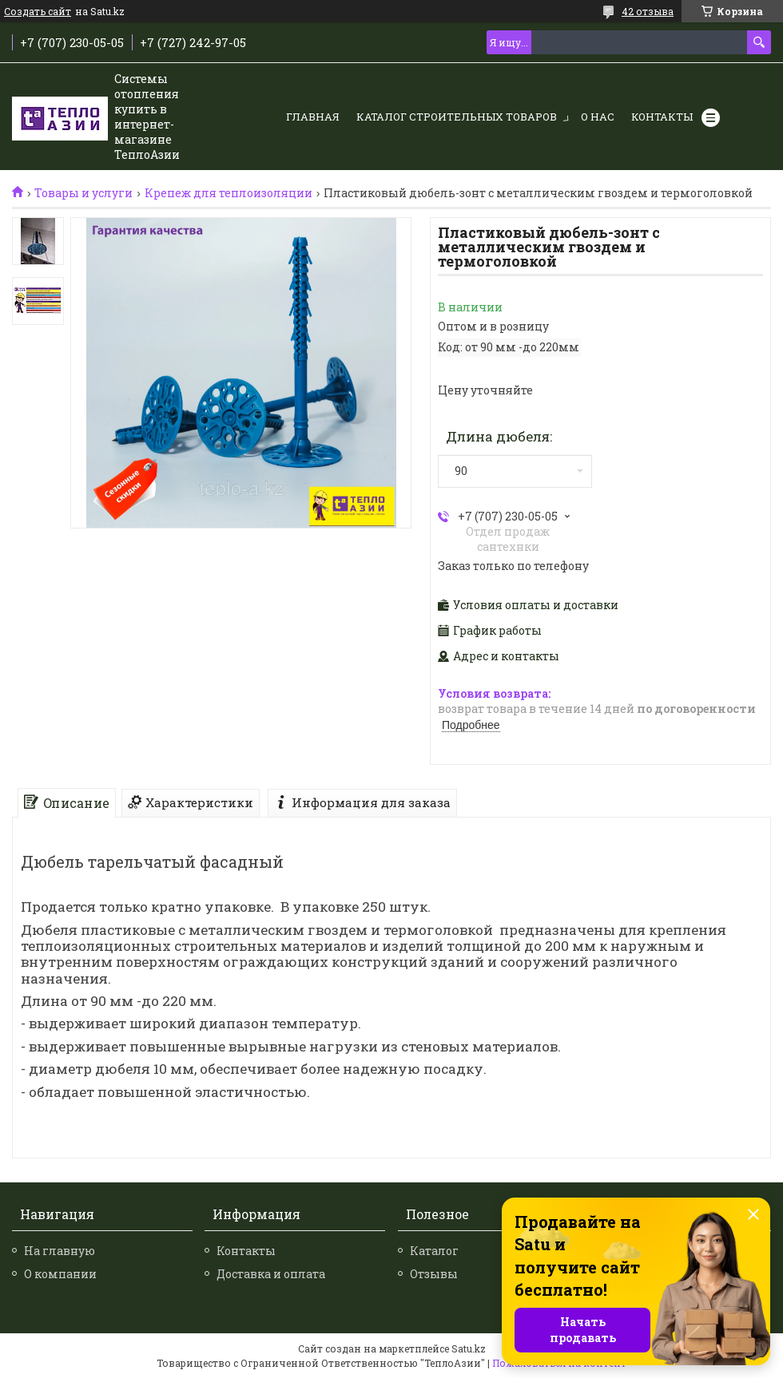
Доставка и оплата (271, 1273)
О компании (60, 1273)
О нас (597, 116)
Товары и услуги (83, 193)
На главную (59, 1250)
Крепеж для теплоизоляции (228, 193)
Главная (313, 116)
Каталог (434, 1250)
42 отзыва (648, 11)
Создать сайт (37, 11)
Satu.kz (468, 1348)
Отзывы (434, 1273)
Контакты (662, 116)
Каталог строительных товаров (456, 116)
